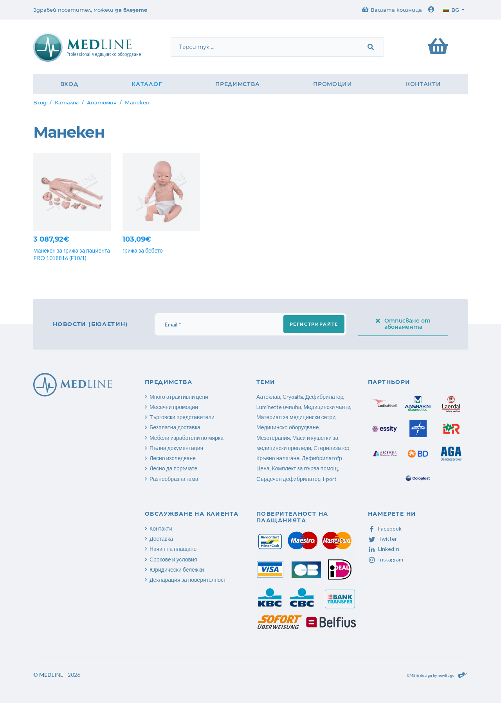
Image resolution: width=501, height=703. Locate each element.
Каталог (147, 84)
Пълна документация (176, 448)
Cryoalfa (293, 396)
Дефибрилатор (324, 396)
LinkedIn (383, 548)
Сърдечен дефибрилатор (288, 478)
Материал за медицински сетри (295, 417)
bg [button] (451, 10)
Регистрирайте (314, 324)
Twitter (382, 538)
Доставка (161, 538)
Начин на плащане (173, 548)
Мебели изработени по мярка (186, 437)
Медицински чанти (327, 407)
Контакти (423, 84)
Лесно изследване (173, 458)
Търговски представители (182, 417)
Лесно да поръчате (173, 468)
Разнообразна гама (174, 478)
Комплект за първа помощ (305, 468)
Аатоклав (268, 396)
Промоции (332, 84)
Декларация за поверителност (188, 579)
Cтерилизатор (331, 448)
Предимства (237, 84)
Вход (69, 84)
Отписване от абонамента (403, 324)
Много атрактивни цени (179, 396)
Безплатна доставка (175, 427)
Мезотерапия (273, 437)
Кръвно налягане (277, 458)
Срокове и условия (173, 559)
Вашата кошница (392, 9)
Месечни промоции (174, 407)
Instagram (385, 559)
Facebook (385, 528)
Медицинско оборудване (287, 427)
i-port (330, 478)
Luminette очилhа (278, 407)
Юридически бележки (177, 569)
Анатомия (102, 102)
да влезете (131, 10)
